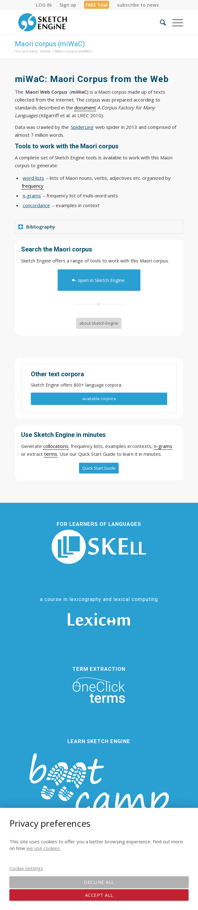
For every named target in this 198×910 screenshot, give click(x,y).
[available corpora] (99, 399)
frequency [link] (32, 186)
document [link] (85, 107)
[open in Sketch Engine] (99, 280)
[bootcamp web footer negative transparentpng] (99, 791)
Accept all (99, 895)
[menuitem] (44, 4)
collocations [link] (55, 446)
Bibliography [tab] (36, 226)
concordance (36, 205)
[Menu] (174, 22)
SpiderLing (82, 127)
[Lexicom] (98, 619)
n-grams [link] (163, 446)
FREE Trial (97, 5)
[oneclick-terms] (98, 690)
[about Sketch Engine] (99, 323)
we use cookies (43, 848)
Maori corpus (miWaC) (50, 44)
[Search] (160, 22)
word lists (33, 178)
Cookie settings (26, 868)
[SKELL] (99, 547)
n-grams (32, 195)
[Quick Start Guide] (99, 468)
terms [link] (50, 454)
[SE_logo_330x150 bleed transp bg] (82, 22)
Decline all (99, 882)
